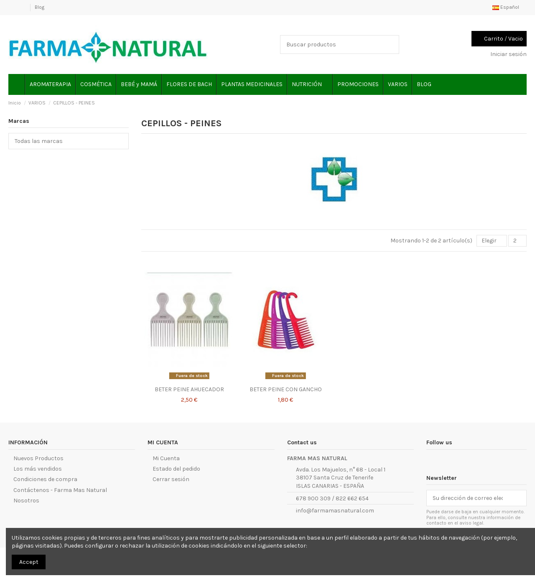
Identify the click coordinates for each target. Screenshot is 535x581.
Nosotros (26, 500)
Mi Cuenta (166, 458)
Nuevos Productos (38, 458)
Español (509, 7)
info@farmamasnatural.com (335, 510)
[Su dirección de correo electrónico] (468, 498)
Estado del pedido (176, 468)
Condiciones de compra (45, 479)
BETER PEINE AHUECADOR (189, 389)
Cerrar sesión (171, 479)
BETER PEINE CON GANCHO (286, 389)
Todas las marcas (41, 141)
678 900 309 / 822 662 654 (332, 498)
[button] (309, 84)
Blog (39, 7)
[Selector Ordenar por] (491, 241)
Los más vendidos (37, 468)
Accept (28, 562)
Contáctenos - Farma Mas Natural (60, 490)
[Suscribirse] (517, 498)
